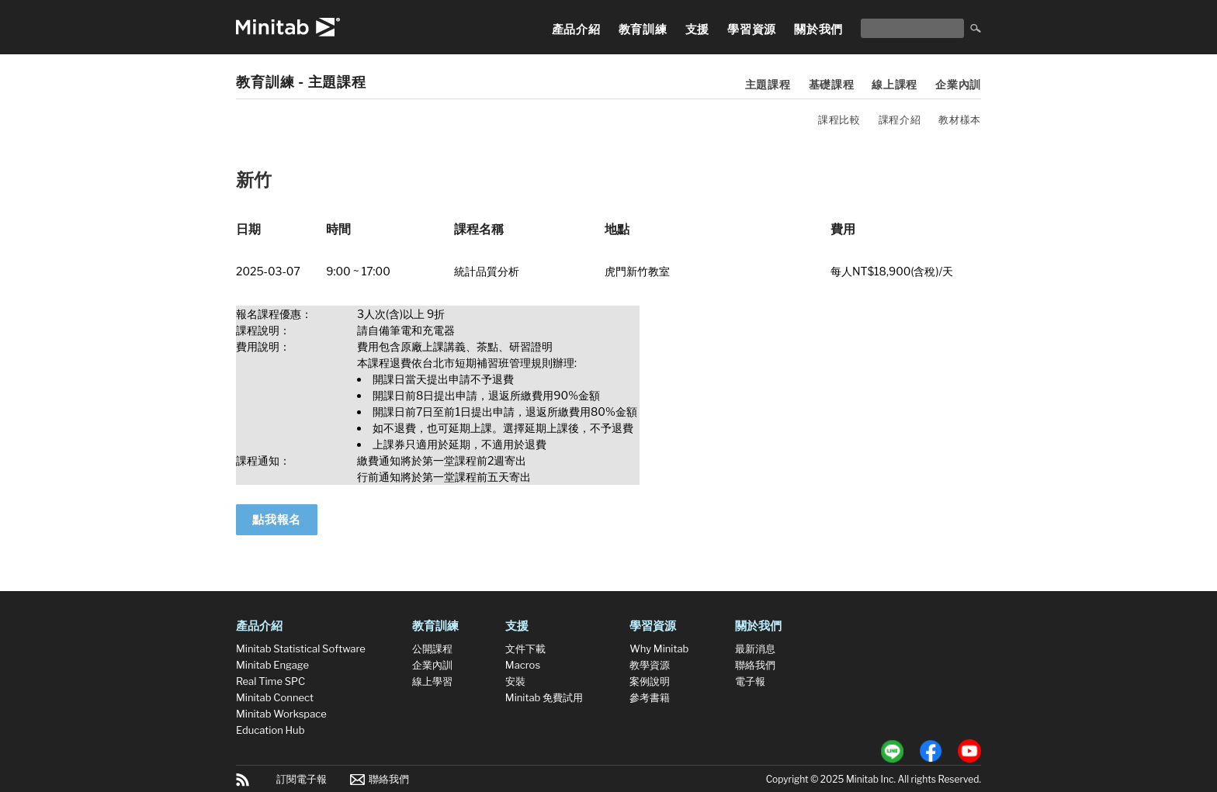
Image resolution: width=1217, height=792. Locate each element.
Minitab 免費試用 (544, 697)
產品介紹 (576, 29)
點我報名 (276, 520)
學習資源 (751, 29)
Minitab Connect (275, 697)
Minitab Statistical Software (301, 648)
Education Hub (270, 730)
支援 (697, 29)
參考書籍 (649, 697)
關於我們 (818, 29)
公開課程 (432, 648)
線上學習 (432, 681)
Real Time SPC (270, 681)
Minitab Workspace (281, 713)
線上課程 (894, 84)
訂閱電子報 (301, 779)
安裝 (515, 681)
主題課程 (768, 84)
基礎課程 (832, 84)
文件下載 (525, 648)
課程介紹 (900, 119)
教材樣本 (959, 119)
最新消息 (755, 648)
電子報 (750, 681)
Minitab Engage (272, 665)
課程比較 (839, 119)
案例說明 (649, 681)
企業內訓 (958, 84)
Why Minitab (658, 648)
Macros (522, 665)
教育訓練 (643, 29)
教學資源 (649, 665)
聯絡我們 (755, 665)
